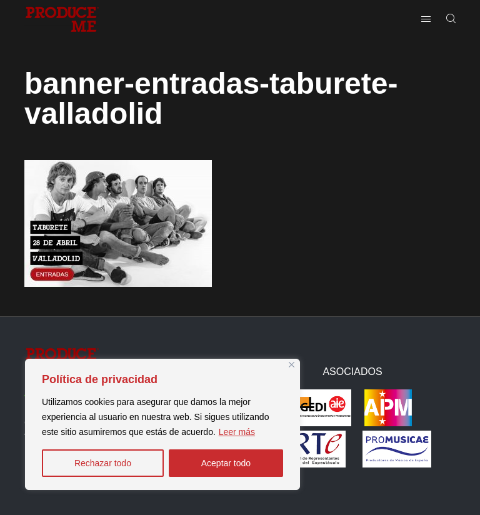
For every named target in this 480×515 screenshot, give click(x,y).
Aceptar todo (226, 463)
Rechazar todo (102, 463)
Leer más (237, 432)
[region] (162, 424)
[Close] (291, 365)
